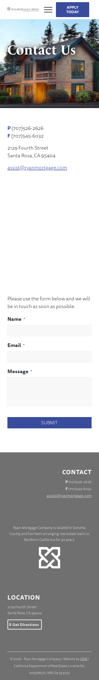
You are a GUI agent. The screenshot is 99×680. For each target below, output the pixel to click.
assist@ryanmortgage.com (37, 167)
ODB (83, 659)
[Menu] (46, 9)
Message (19, 371)
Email (16, 345)
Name (16, 319)
